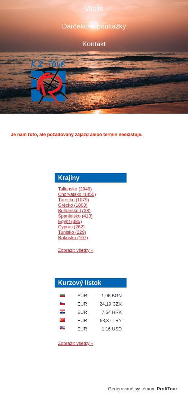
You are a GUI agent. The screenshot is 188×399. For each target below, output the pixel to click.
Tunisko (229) (72, 232)
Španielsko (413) (75, 216)
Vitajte (94, 8)
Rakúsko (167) (73, 237)
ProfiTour (167, 388)
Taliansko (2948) (75, 189)
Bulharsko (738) (74, 210)
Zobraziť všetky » (75, 250)
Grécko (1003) (73, 205)
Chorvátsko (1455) (77, 194)
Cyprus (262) (71, 226)
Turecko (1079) (73, 199)
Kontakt (94, 44)
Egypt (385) (70, 221)
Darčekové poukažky (94, 26)
